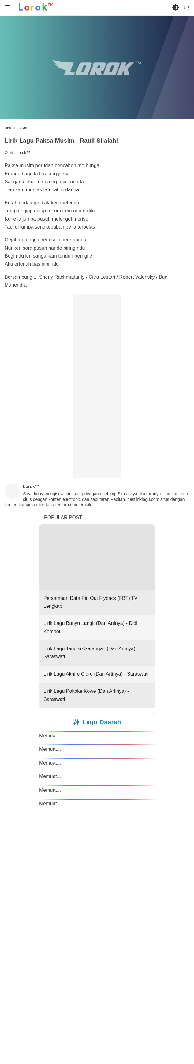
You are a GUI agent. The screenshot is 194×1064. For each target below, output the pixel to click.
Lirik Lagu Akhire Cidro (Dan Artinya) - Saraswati (95, 674)
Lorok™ (23, 152)
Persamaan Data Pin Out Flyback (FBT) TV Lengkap (97, 566)
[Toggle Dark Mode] (175, 7)
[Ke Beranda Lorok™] (36, 7)
